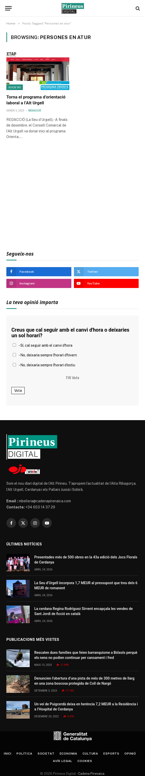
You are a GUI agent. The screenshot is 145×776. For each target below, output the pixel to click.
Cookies (84, 761)
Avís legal (62, 761)
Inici (7, 753)
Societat (14, 87)
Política (25, 753)
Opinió (130, 753)
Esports (111, 753)
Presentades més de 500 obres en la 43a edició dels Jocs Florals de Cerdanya (85, 559)
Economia (69, 753)
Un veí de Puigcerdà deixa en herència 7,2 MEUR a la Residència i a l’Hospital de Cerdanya (86, 706)
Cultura (90, 753)
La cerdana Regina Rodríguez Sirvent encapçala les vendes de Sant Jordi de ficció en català (83, 611)
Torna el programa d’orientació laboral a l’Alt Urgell (36, 99)
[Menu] (8, 8)
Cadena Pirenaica (90, 773)
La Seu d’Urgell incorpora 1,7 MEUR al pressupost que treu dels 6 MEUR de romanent (85, 585)
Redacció (34, 110)
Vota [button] (18, 391)
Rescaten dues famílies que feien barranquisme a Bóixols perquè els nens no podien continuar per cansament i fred (85, 655)
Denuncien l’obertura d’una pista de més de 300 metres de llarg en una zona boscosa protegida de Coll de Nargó (84, 680)
